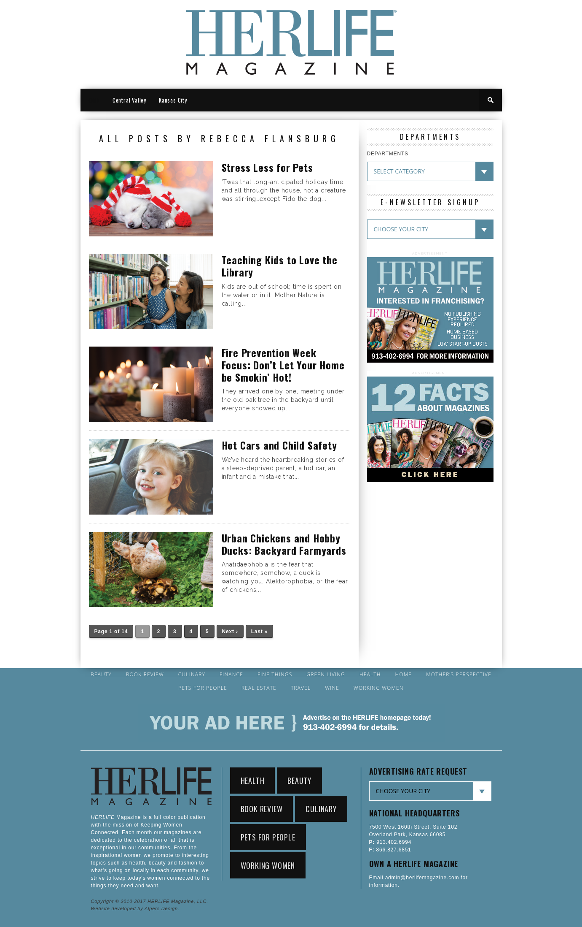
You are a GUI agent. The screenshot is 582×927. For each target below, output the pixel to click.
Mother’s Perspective (458, 674)
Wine (332, 688)
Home (403, 674)
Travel (301, 688)
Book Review (145, 674)
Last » (259, 631)
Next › (230, 631)
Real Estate (258, 688)
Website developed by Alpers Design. (135, 908)
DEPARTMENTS (387, 154)
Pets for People (202, 688)
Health (370, 674)
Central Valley (129, 100)
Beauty (101, 674)
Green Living (325, 674)
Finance (231, 674)
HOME (93, 100)
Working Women (379, 688)
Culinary (191, 674)
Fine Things (274, 674)
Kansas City (173, 100)
